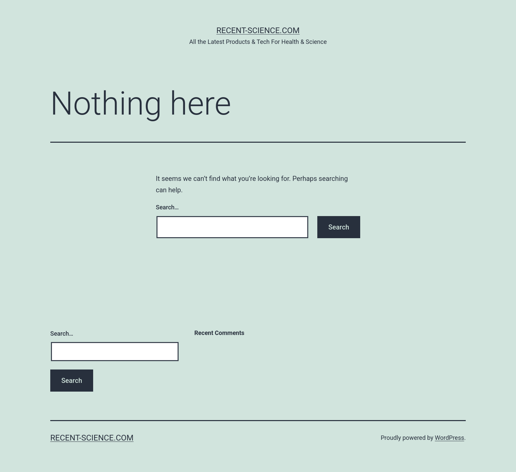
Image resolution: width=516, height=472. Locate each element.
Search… (167, 207)
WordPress (449, 437)
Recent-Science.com (258, 30)
